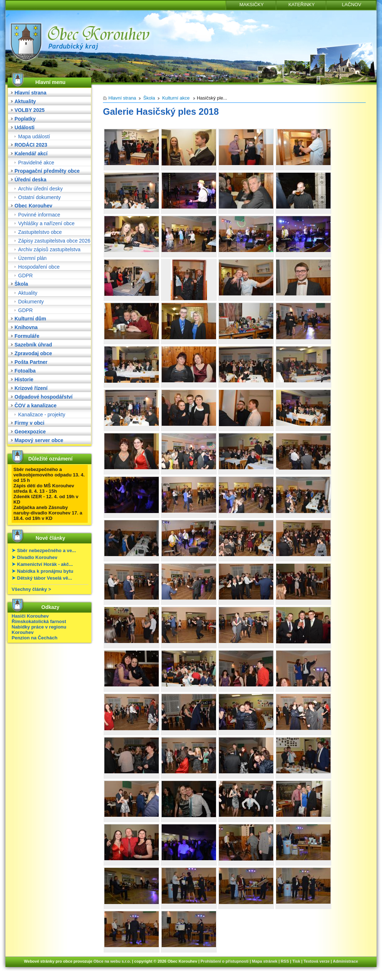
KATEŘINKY (301, 4)
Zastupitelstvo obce (40, 232)
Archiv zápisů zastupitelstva (49, 249)
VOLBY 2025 (29, 110)
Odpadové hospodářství (43, 397)
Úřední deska (30, 179)
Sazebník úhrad (33, 345)
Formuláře (26, 336)
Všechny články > (31, 589)
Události (24, 127)
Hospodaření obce (38, 267)
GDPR (25, 275)
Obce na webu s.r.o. (112, 961)
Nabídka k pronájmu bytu (45, 571)
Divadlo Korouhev (37, 557)
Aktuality (25, 101)
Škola (21, 284)
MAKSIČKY (251, 4)
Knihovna (26, 327)
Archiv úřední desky (40, 189)
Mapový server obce (38, 440)
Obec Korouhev (33, 206)
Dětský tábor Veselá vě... (44, 578)
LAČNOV (351, 4)
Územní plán (32, 258)
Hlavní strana (30, 93)
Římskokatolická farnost (39, 621)
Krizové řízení (30, 388)
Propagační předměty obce (47, 171)
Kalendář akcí (30, 153)
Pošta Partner (30, 362)
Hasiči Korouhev (30, 616)
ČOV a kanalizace (35, 405)
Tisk (296, 961)
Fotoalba (25, 371)
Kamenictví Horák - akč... (45, 564)
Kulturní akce (176, 98)
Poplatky (25, 119)
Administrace (345, 961)
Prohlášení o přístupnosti (224, 961)
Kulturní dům (30, 318)
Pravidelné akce (36, 162)
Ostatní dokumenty (39, 197)
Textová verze (316, 961)
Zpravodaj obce (33, 353)
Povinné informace (39, 215)
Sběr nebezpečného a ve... (46, 550)
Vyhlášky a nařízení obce (46, 223)
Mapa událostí (34, 136)
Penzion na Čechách (34, 637)
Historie (23, 379)
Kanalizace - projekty (41, 414)
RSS (285, 961)
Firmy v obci (29, 423)
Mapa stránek (264, 961)
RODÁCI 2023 (30, 145)
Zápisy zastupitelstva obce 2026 (54, 241)
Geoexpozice (30, 431)
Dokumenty (31, 301)
